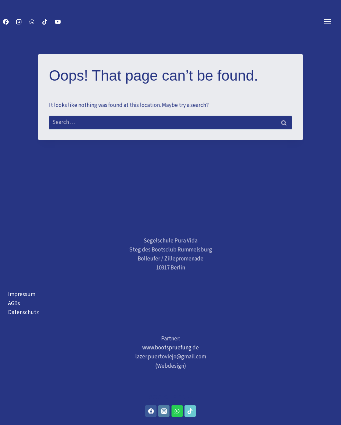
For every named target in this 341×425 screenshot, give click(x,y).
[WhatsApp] (31, 21)
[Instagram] (18, 21)
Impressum (21, 294)
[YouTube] (57, 21)
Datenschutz (23, 312)
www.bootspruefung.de (170, 348)
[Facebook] (5, 21)
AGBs (14, 303)
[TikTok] (44, 21)
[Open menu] (330, 21)
